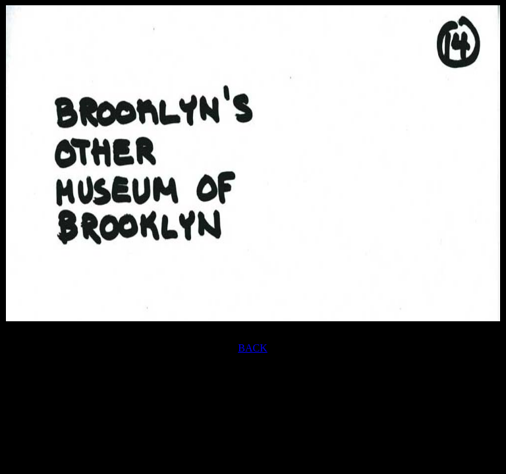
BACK (252, 348)
